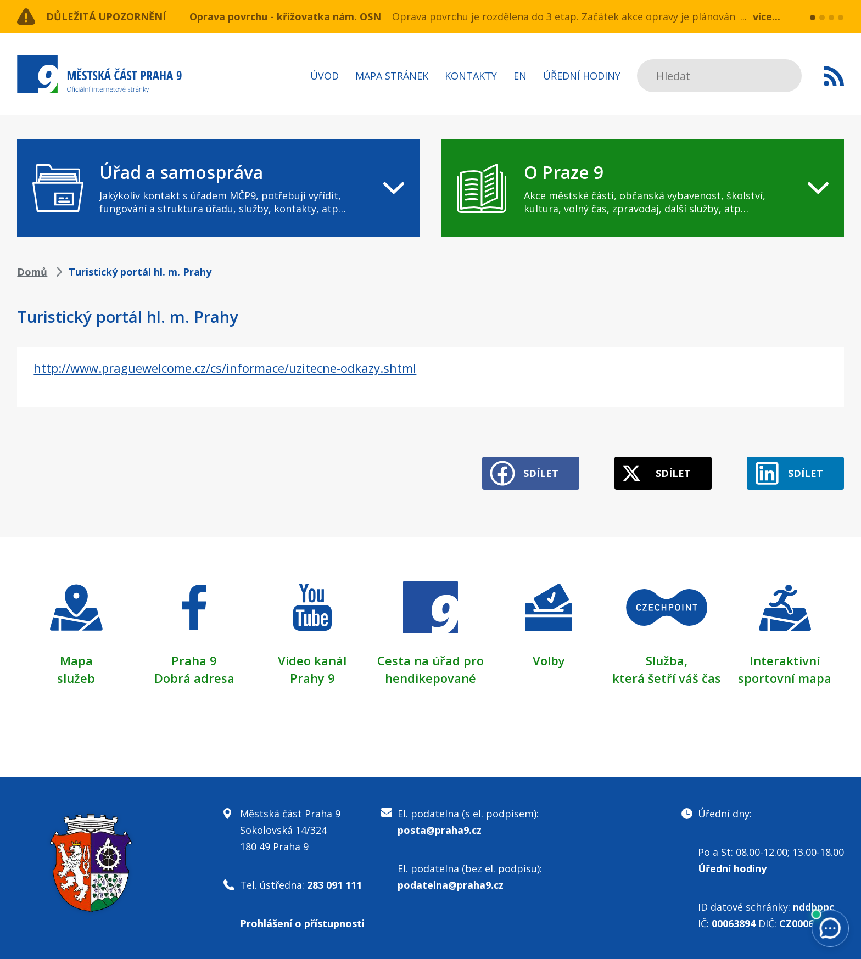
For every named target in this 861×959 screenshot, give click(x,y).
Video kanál (312, 660)
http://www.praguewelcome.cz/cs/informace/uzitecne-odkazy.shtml (224, 368)
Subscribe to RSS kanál (834, 75)
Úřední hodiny (581, 75)
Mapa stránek (391, 75)
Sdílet (540, 473)
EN (520, 75)
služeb (76, 678)
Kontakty (471, 75)
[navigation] (218, 188)
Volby (549, 660)
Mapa (76, 660)
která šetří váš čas (666, 678)
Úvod (324, 75)
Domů (32, 271)
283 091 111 (334, 884)
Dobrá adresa (194, 678)
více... (766, 16)
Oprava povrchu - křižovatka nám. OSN (285, 16)
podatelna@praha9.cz (451, 884)
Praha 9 (194, 660)
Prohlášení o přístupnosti (302, 923)
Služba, (666, 660)
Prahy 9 (312, 678)
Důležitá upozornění (106, 16)
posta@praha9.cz (440, 830)
